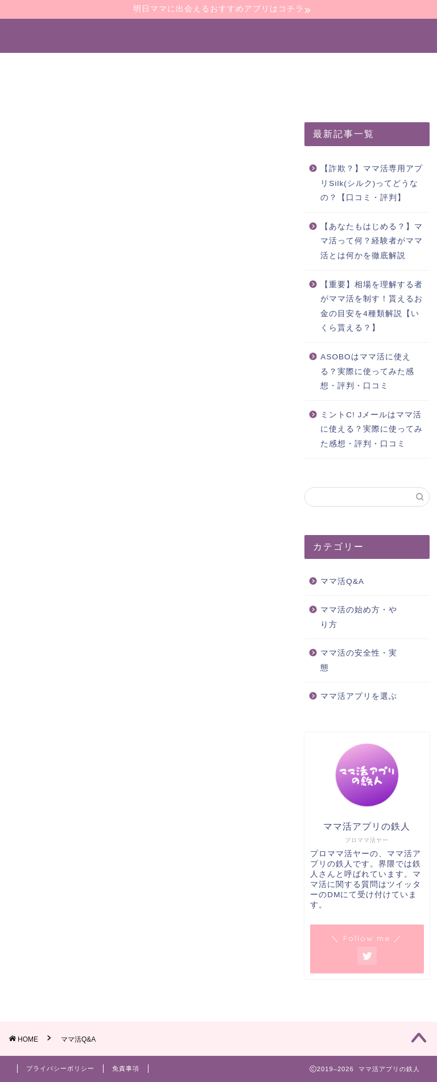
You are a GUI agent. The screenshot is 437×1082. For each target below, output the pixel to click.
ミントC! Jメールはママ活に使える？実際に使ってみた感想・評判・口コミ (371, 429)
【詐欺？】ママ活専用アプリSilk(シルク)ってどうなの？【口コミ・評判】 (371, 183)
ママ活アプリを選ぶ (251, 66)
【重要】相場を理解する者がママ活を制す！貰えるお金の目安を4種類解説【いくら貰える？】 (371, 306)
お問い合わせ (210, 93)
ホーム (39, 66)
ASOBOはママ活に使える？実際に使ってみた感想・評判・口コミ (367, 371)
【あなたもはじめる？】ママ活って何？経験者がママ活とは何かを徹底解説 (371, 241)
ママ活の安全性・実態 (365, 66)
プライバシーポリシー (60, 1068)
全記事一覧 (131, 93)
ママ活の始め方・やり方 (131, 66)
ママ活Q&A (342, 581)
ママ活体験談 (53, 93)
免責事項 (125, 1068)
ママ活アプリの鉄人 (219, 35)
